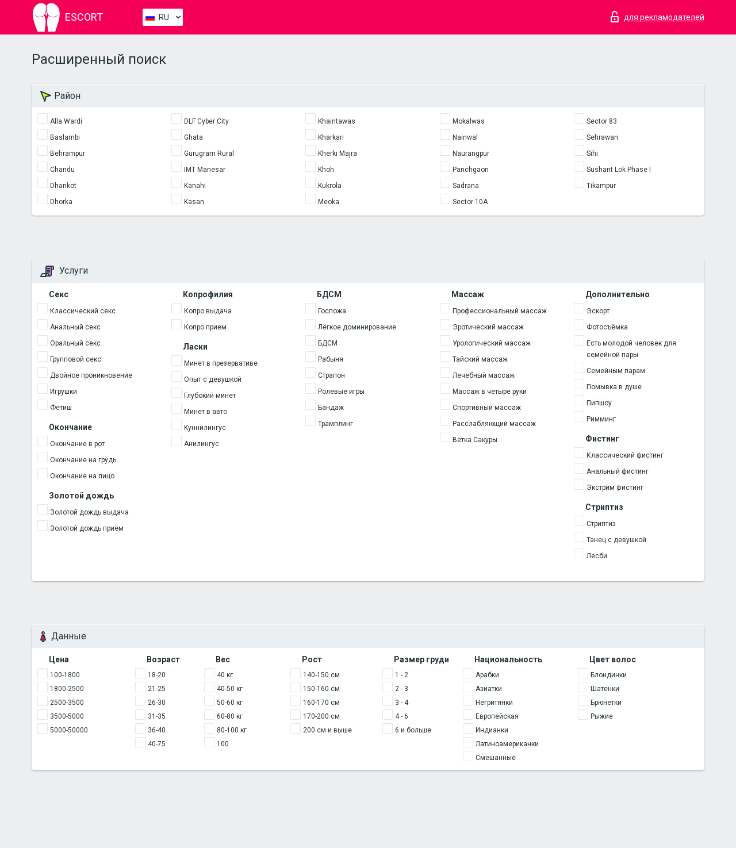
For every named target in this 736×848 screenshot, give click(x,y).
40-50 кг (230, 689)
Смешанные (496, 758)
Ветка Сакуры (475, 440)
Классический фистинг (625, 455)
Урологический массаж (492, 343)
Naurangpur (471, 153)
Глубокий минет (210, 396)
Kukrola (330, 186)
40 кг (225, 675)
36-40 (157, 730)
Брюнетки (606, 703)
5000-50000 (69, 730)
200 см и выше (327, 730)
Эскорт (598, 311)
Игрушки (63, 391)
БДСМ (328, 343)
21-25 (157, 689)
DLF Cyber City (206, 121)
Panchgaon (471, 170)
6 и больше (413, 730)
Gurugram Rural (209, 153)
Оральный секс (75, 343)
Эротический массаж (488, 327)
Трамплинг (335, 424)
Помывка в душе (614, 387)
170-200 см (321, 716)
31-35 (157, 716)
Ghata (193, 137)
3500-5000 (67, 716)
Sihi (592, 153)
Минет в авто (205, 412)
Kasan (194, 202)
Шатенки (605, 689)
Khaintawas (336, 121)
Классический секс (83, 311)
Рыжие (602, 716)
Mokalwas (469, 121)
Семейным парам (615, 371)
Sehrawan (602, 137)
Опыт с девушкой (212, 379)
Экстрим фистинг (614, 488)
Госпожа (332, 311)
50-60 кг (230, 703)
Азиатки (489, 689)
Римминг (601, 419)
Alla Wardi (66, 121)
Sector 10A (470, 202)
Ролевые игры (341, 391)
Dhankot (63, 186)
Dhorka (61, 202)
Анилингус (201, 444)
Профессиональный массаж (500, 311)
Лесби (596, 556)
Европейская (497, 716)
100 (223, 744)
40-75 (157, 744)
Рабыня (330, 359)
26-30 (157, 703)
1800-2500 (67, 689)
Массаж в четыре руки (490, 391)
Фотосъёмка (607, 327)
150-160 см (321, 689)
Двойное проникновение (91, 375)
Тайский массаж (480, 359)
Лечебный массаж (484, 375)
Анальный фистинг (617, 471)
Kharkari (331, 137)
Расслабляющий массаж (494, 424)
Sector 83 (601, 121)
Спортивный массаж (487, 408)
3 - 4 (401, 703)
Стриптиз (601, 524)
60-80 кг (230, 716)
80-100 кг (232, 730)
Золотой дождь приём (87, 528)
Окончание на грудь (83, 460)
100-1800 (65, 675)
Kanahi (195, 186)
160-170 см (321, 703)
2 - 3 (401, 689)
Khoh (326, 170)
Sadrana (466, 186)
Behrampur (67, 153)
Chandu (62, 170)
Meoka (328, 202)
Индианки (492, 730)
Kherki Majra (337, 153)
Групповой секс (75, 359)
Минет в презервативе (221, 363)
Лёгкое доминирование (357, 327)
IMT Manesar (204, 170)
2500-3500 (67, 703)
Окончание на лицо (82, 476)
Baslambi (65, 137)
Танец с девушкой (616, 540)
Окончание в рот (77, 444)
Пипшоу (599, 403)
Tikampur (601, 186)
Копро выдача (208, 311)
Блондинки (609, 675)
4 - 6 (401, 716)
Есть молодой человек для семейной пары (631, 349)
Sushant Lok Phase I (618, 170)
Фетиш (61, 408)
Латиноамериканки (507, 744)
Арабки (487, 675)
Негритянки (494, 703)
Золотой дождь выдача (89, 512)
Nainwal (465, 137)
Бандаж (331, 408)
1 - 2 (401, 675)
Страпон (331, 375)
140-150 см (321, 675)
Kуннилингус (205, 428)
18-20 (157, 675)
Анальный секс (75, 327)
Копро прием (205, 327)
